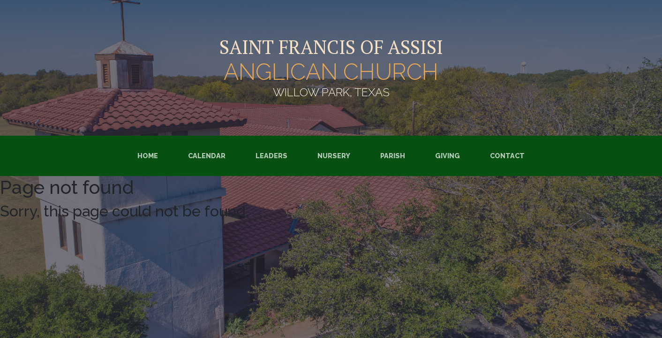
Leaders (271, 156)
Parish (392, 156)
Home (147, 156)
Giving (447, 156)
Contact (507, 156)
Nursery (333, 156)
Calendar (207, 156)
